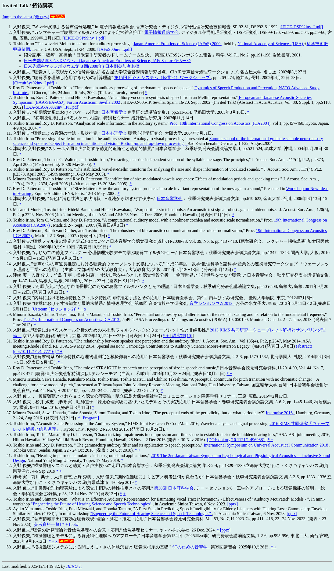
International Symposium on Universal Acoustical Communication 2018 (266, 445)
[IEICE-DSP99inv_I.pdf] (84, 38)
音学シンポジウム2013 (211, 303)
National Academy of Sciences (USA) (271, 43)
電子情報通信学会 (161, 32)
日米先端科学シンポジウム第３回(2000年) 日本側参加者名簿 (81, 66)
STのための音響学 (190, 547)
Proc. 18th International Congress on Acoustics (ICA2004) (220, 123)
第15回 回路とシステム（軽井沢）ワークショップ (162, 77)
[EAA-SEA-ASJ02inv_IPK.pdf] (52, 107)
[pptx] (232, 504)
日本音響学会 (114, 112)
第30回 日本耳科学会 (174, 488)
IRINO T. (74, 566)
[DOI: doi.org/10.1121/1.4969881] (237, 439)
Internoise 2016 (280, 413)
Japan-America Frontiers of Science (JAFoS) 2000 (178, 43)
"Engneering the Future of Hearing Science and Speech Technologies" (92, 504)
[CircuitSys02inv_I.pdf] (34, 83)
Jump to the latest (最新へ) (25, 17)
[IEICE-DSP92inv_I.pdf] (301, 26)
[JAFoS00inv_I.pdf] (114, 49)
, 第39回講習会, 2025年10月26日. (240, 547)
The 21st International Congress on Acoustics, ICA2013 (71, 319)
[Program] (90, 418)
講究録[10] (181, 335)
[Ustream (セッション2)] (54, 309)
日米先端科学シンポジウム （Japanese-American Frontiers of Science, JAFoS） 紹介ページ (107, 60)
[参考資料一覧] (47, 524)
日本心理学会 (114, 133)
